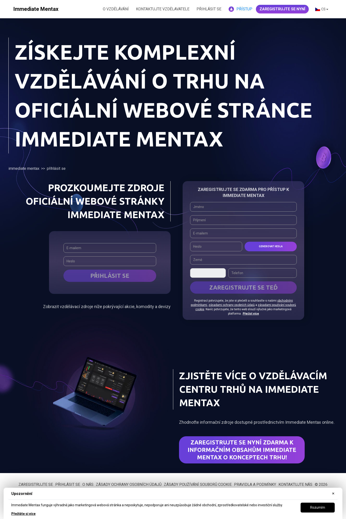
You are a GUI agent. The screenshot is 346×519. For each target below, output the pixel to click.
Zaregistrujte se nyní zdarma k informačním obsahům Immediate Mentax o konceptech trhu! (242, 450)
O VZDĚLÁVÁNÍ (116, 9)
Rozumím (317, 507)
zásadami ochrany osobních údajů (232, 305)
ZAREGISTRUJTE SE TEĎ (243, 287)
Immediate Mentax (23, 168)
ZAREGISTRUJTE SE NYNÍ (282, 9)
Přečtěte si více (23, 514)
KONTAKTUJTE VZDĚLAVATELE (162, 9)
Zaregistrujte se (36, 484)
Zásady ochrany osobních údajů (128, 484)
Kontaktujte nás (295, 484)
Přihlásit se (209, 9)
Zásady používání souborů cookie (198, 484)
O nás (87, 484)
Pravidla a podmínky (255, 484)
